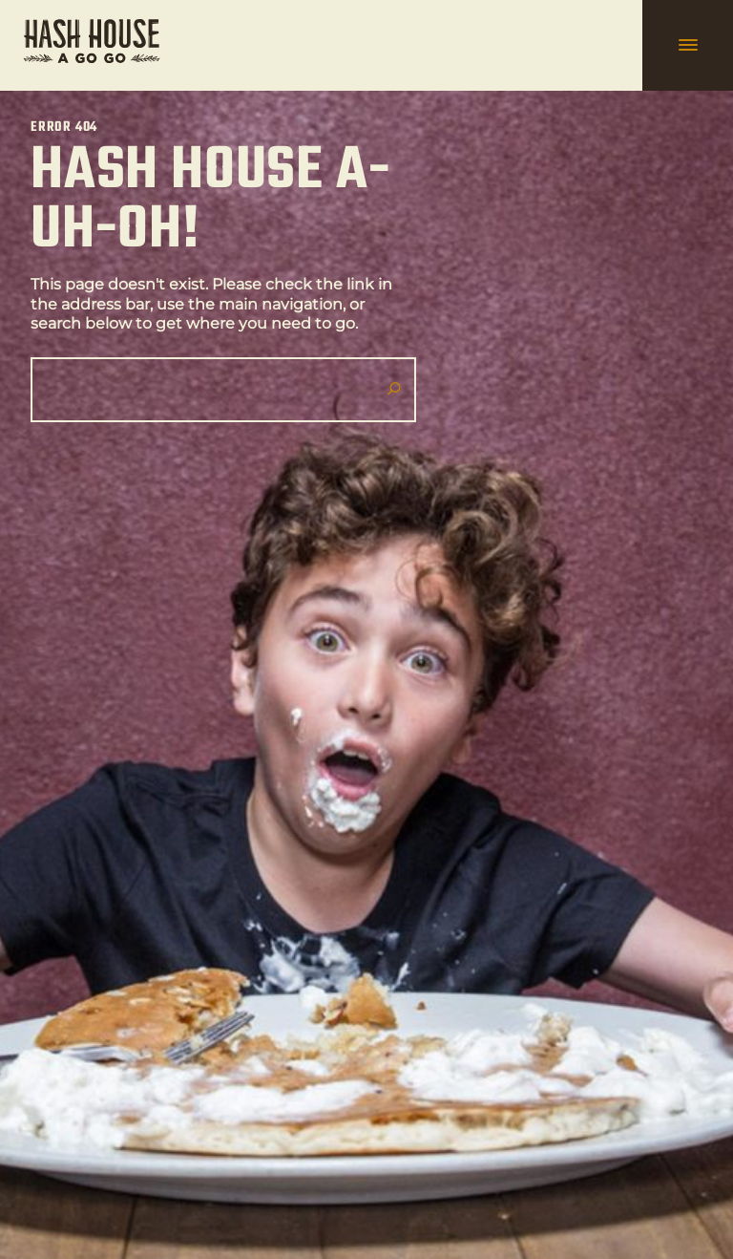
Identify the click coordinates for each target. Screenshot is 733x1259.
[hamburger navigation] (687, 45)
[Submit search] (393, 389)
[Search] (216, 390)
